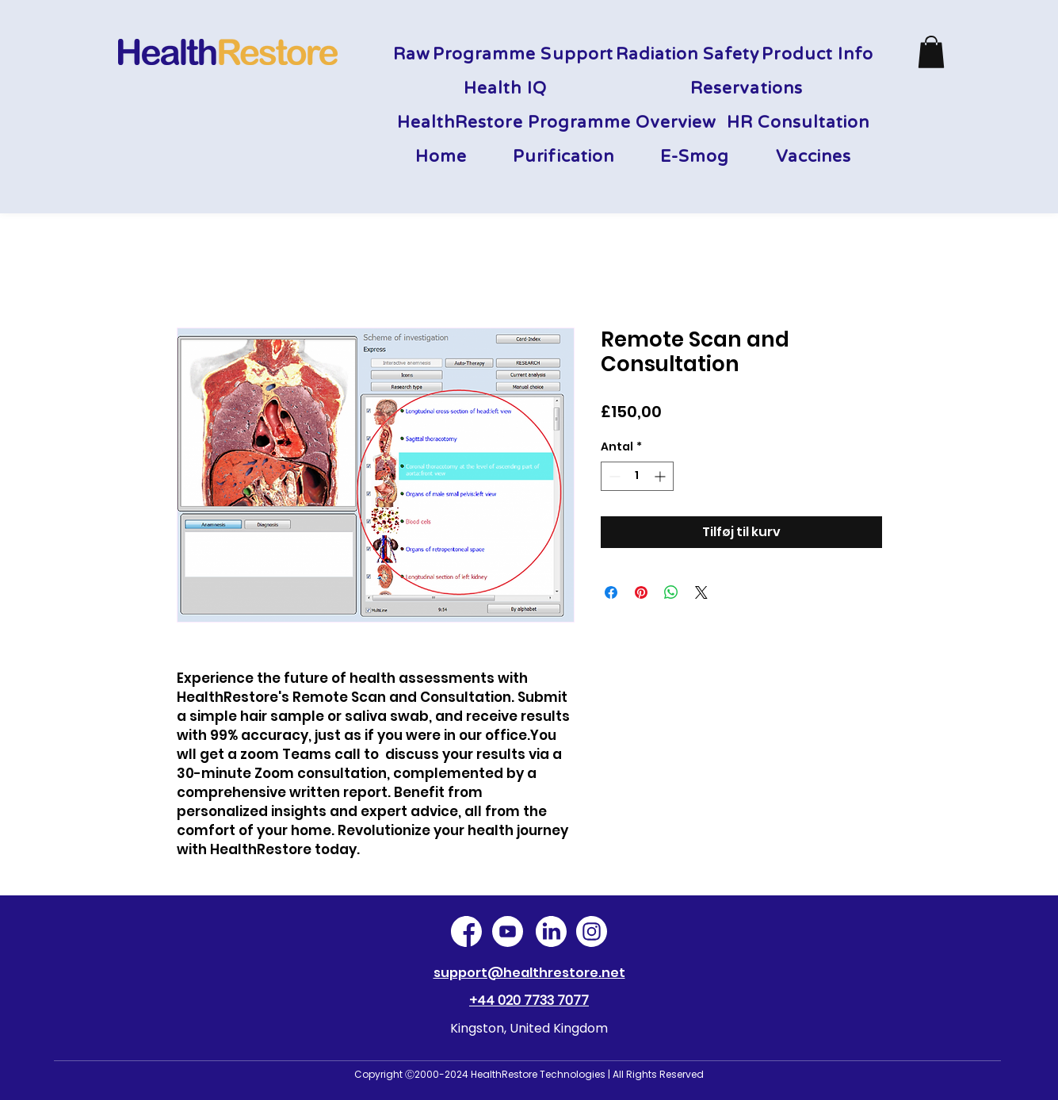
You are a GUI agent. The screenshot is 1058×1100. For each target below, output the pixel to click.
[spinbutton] (637, 476)
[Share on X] (701, 592)
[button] (931, 52)
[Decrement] (613, 476)
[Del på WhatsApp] (671, 592)
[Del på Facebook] (611, 592)
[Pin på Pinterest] (641, 592)
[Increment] (661, 476)
